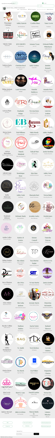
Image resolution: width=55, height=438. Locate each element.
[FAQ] (8, 423)
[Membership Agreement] (46, 426)
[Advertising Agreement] (46, 423)
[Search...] (46, 6)
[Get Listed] (15, 3)
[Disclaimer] (27, 426)
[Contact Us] (8, 426)
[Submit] (36, 434)
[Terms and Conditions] (27, 423)
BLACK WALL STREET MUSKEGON (16, 8)
